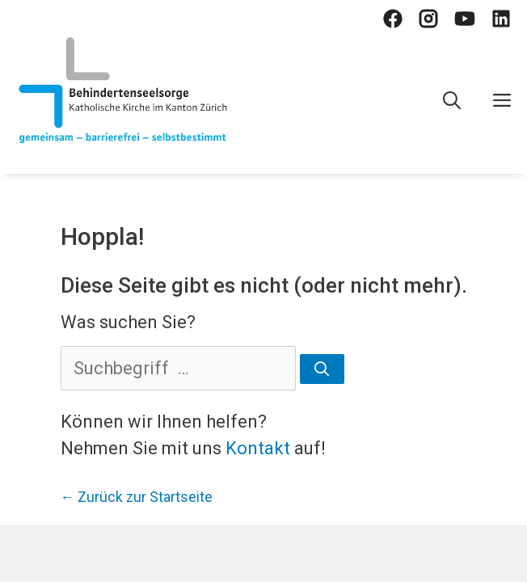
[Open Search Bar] (452, 101)
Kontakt (258, 448)
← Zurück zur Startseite (137, 497)
